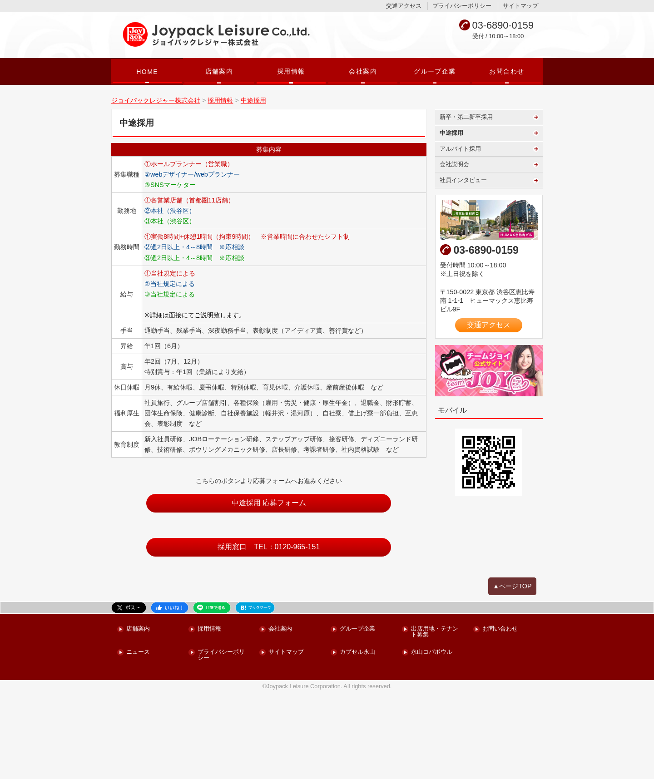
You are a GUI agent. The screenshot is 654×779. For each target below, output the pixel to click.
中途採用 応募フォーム (269, 589)
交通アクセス (403, 5)
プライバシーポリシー (461, 5)
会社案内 (363, 71)
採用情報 (291, 71)
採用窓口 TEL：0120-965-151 (269, 633)
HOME (147, 71)
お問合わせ (506, 71)
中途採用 (451, 219)
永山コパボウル (431, 738)
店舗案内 (219, 71)
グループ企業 (435, 71)
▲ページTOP (512, 672)
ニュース (138, 738)
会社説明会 (454, 250)
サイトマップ (520, 5)
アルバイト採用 (460, 235)
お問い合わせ (500, 715)
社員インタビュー (463, 266)
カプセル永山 (357, 738)
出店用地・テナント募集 (434, 718)
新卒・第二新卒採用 (466, 203)
